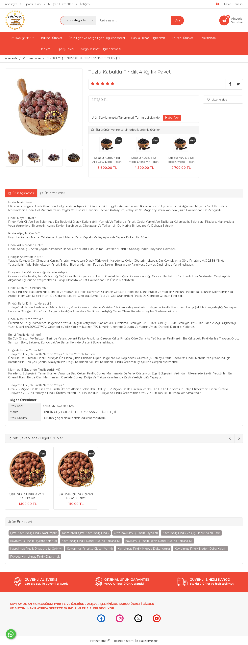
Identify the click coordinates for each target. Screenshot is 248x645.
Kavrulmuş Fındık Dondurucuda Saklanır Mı (91, 541)
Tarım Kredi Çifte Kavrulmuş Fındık (85, 533)
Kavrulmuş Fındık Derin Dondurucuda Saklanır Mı (158, 541)
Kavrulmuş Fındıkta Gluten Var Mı (90, 548)
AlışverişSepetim (237, 20)
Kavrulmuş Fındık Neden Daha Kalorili (200, 548)
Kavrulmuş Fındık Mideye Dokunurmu (143, 548)
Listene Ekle (217, 99)
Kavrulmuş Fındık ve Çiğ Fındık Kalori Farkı (191, 533)
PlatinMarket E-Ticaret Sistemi (112, 641)
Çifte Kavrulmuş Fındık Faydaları (136, 533)
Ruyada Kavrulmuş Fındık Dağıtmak (35, 556)
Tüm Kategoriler (19, 38)
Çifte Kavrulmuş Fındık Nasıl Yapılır (33, 533)
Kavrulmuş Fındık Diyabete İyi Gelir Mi (36, 548)
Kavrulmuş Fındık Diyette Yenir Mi (33, 541)
